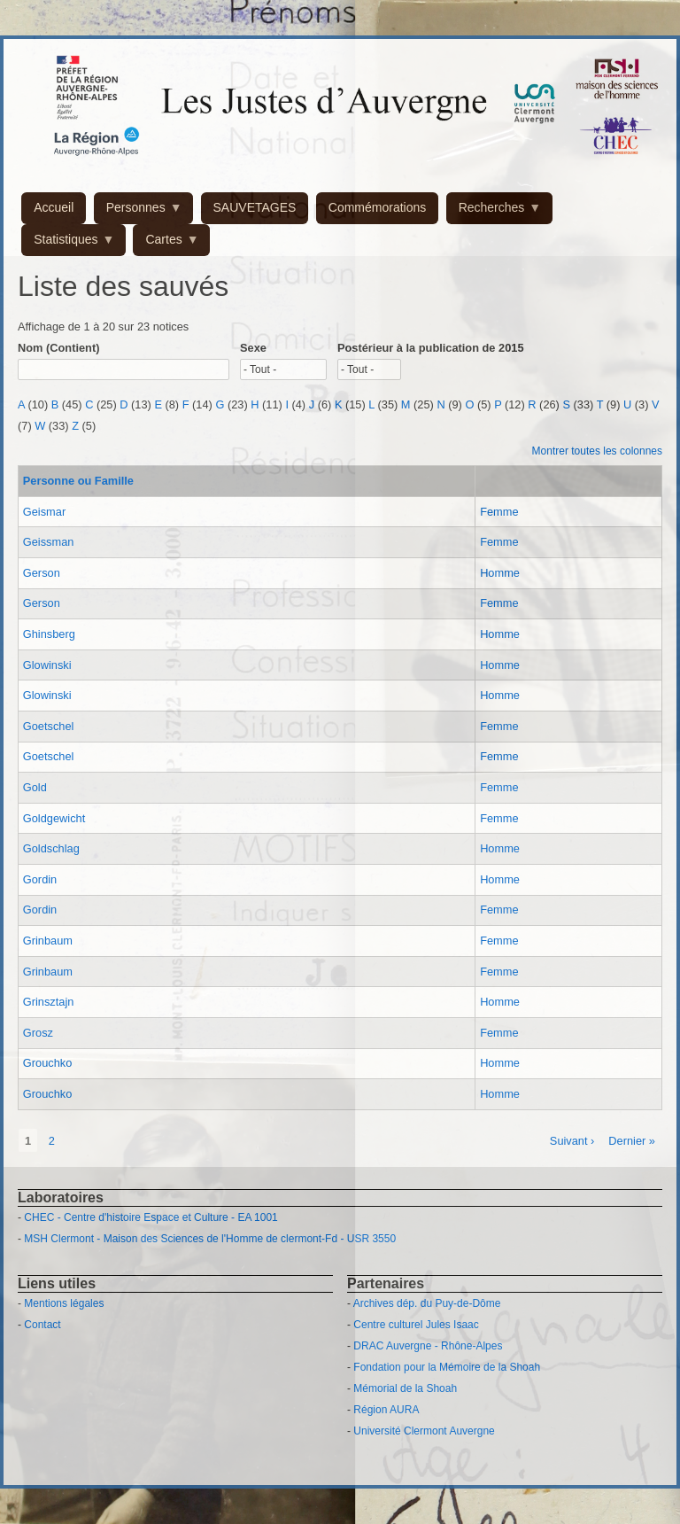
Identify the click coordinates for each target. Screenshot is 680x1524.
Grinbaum (48, 940)
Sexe (253, 347)
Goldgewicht (54, 818)
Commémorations (377, 207)
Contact (42, 1324)
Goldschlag (51, 848)
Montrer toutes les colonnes (597, 451)
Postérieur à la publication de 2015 (430, 347)
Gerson (41, 572)
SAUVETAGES (255, 207)
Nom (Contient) (58, 347)
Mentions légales (64, 1303)
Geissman (48, 541)
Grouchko (47, 1062)
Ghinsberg (49, 634)
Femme (499, 511)
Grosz (38, 1032)
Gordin (40, 879)
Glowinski (47, 665)
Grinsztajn (48, 1001)
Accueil (53, 207)
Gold (35, 787)
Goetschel (48, 726)
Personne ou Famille (78, 480)
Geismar (44, 511)
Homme (500, 572)
